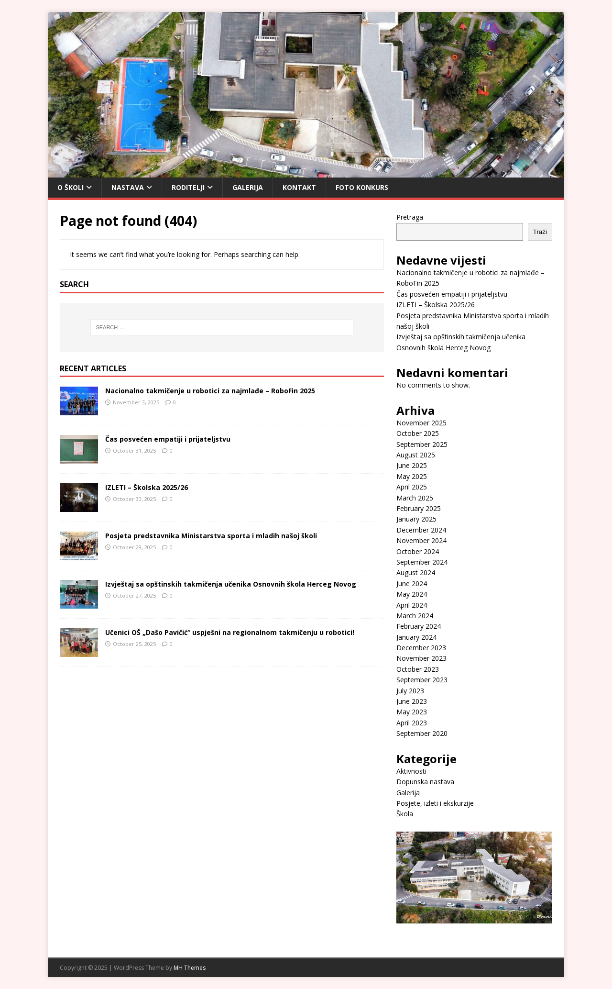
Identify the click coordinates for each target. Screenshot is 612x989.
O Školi (70, 187)
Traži (540, 231)
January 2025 (416, 518)
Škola (404, 813)
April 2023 (411, 722)
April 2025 (411, 486)
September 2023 (422, 679)
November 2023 (421, 658)
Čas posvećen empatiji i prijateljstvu (167, 439)
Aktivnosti (411, 771)
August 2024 (415, 572)
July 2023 (410, 690)
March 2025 (414, 497)
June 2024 (411, 583)
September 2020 (422, 733)
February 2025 (418, 508)
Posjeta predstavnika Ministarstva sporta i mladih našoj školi (211, 535)
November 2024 (421, 540)
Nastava (127, 187)
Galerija (247, 187)
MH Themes (190, 968)
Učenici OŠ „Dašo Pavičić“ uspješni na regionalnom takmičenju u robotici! (229, 632)
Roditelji (188, 187)
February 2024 (418, 626)
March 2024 (414, 615)
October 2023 (417, 669)
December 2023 (421, 647)
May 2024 (411, 594)
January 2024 (416, 637)
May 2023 (411, 711)
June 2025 (411, 465)
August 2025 (415, 454)
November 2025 (421, 422)
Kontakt (299, 187)
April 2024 (411, 605)
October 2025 (417, 433)
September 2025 (422, 444)
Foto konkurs (362, 187)
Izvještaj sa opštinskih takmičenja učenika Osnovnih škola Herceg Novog (230, 584)
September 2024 (422, 562)
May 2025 (411, 476)
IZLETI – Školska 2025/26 (146, 487)
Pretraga (409, 217)
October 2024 (417, 551)
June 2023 (411, 701)
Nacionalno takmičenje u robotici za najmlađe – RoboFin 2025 (210, 390)
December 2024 (421, 529)
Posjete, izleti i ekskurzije (435, 803)
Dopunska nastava (425, 781)
